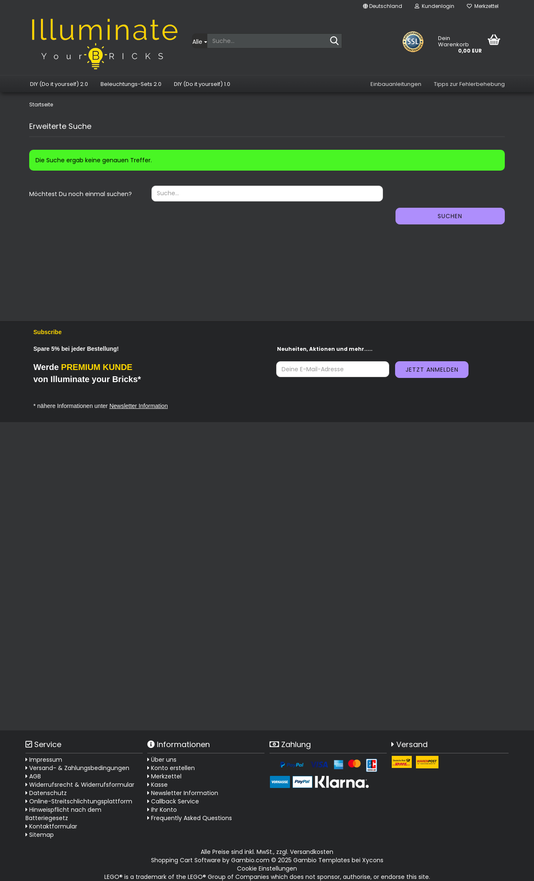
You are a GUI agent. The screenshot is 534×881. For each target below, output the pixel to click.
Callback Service (173, 801)
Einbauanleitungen (395, 84)
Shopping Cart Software (186, 860)
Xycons (372, 860)
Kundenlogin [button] (434, 6)
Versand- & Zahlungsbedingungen (77, 768)
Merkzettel (483, 6)
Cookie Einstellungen (267, 868)
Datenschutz (46, 793)
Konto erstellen (171, 768)
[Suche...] (199, 40)
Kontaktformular (51, 826)
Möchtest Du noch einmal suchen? (80, 194)
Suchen (450, 216)
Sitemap (39, 835)
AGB (33, 776)
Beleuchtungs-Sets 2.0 (131, 84)
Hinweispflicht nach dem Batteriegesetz (63, 813)
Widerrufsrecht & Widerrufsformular (79, 784)
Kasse (157, 784)
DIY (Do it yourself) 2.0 (59, 84)
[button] (382, 6)
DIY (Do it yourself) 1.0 (202, 84)
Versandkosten (311, 852)
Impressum (43, 759)
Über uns (161, 759)
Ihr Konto (162, 809)
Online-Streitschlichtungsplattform (78, 801)
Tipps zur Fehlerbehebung (469, 84)
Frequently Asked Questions (191, 818)
